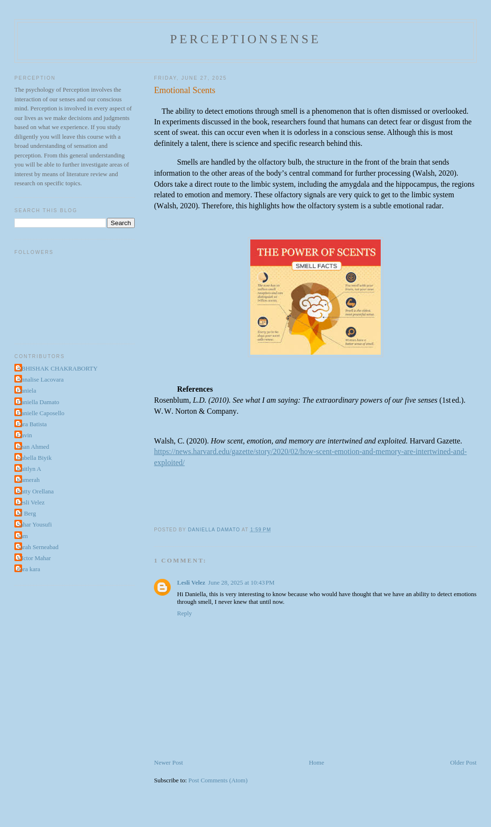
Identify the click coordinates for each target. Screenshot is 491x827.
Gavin (24, 435)
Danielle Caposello (40, 413)
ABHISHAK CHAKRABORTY (57, 368)
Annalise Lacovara (40, 379)
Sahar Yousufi (34, 524)
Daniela (26, 390)
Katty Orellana (35, 491)
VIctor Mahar (34, 558)
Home (316, 762)
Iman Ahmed (33, 446)
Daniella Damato (38, 402)
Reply (184, 613)
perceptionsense (245, 39)
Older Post (463, 762)
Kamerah (28, 479)
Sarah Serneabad (37, 547)
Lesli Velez (191, 582)
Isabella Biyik (34, 457)
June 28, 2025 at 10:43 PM (241, 582)
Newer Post (168, 762)
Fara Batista (32, 424)
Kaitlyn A (29, 468)
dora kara (28, 569)
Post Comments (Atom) (218, 780)
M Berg (26, 513)
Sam (22, 535)
